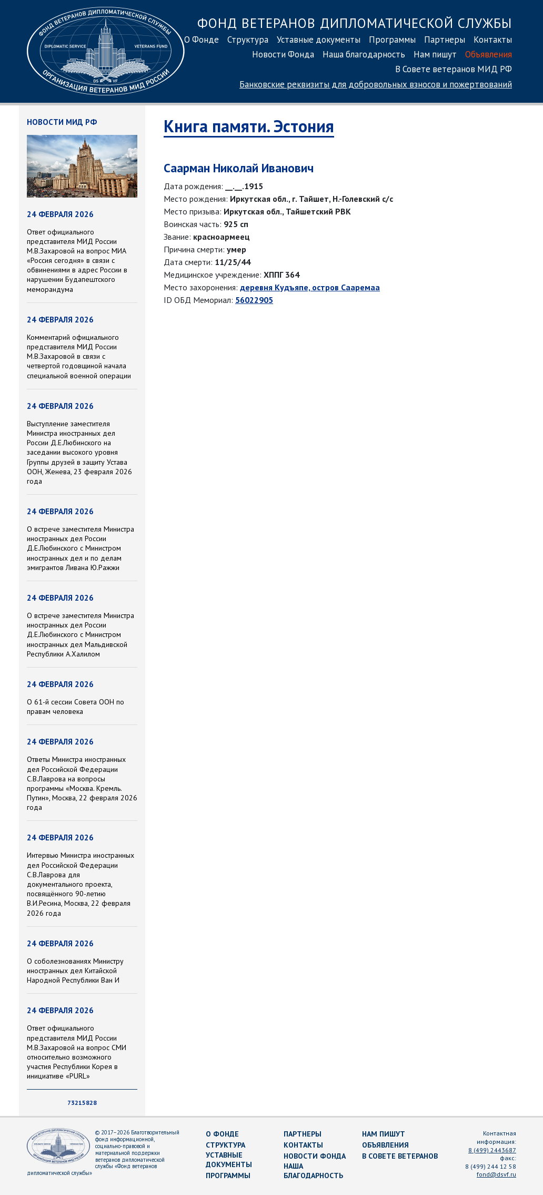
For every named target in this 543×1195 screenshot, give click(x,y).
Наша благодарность (364, 54)
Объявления (488, 54)
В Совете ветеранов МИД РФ (453, 69)
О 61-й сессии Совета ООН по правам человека (75, 706)
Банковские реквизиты (375, 84)
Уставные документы (318, 39)
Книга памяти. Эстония (249, 126)
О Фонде (201, 39)
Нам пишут (435, 54)
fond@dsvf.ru (496, 1174)
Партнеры (444, 39)
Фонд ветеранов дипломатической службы (354, 23)
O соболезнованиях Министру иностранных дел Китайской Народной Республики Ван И (75, 970)
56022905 (254, 300)
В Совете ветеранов (400, 1156)
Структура (247, 39)
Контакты (493, 39)
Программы (392, 39)
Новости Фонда (283, 54)
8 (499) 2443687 (492, 1150)
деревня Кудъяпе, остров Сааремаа (310, 287)
